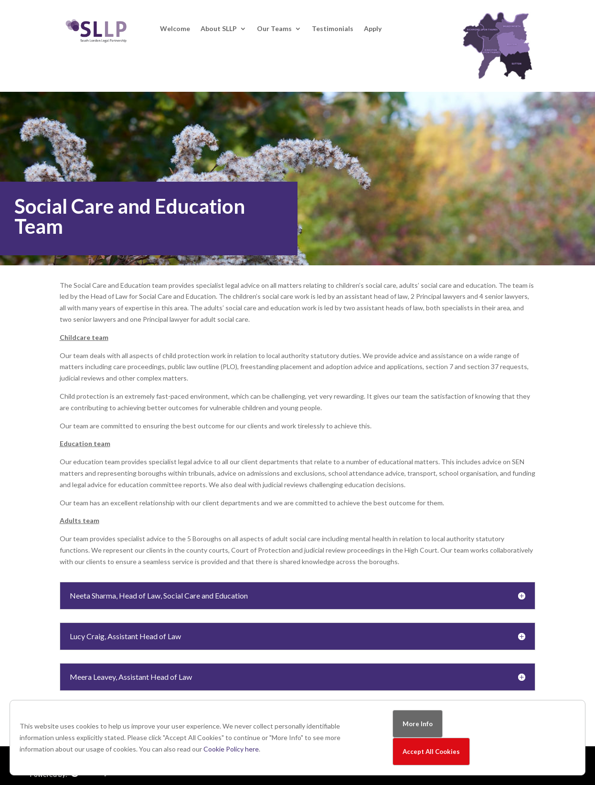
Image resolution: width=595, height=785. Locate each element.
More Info (418, 724)
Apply (373, 29)
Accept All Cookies (431, 751)
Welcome (175, 29)
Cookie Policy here (231, 749)
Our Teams (274, 29)
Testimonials (332, 29)
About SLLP (219, 29)
